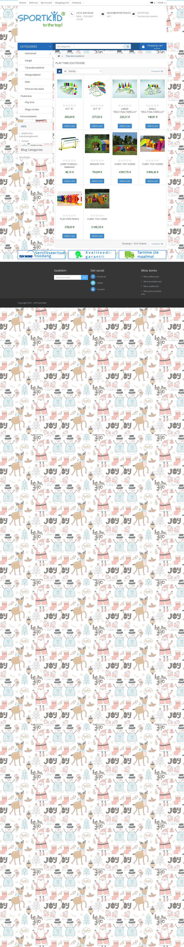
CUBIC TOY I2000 (97, 218)
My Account (46, 2)
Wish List (33, 2)
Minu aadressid (151, 286)
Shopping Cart (62, 2)
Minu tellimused (151, 276)
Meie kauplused (29, 146)
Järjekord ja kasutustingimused (28, 136)
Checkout (76, 2)
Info (23, 126)
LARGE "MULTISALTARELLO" (125, 110)
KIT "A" (69, 108)
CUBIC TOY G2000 (125, 163)
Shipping (143, 12)
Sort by (72, 71)
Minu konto (149, 270)
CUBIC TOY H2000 (152, 163)
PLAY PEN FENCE (69, 218)
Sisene (22, 2)
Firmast (25, 142)
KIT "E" (97, 108)
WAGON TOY (97, 163)
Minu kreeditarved (152, 281)
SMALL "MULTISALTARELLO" (152, 110)
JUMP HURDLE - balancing (69, 165)
